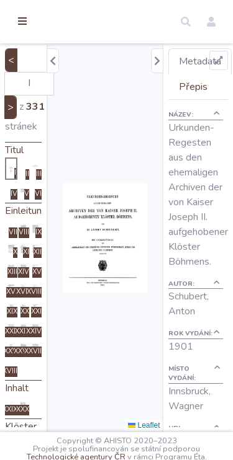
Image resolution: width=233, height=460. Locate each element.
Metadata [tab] (200, 61)
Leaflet (144, 425)
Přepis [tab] (193, 87)
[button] (185, 21)
